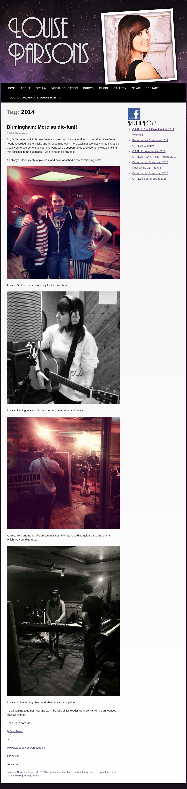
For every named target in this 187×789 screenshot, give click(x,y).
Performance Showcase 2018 (150, 162)
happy (101, 772)
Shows (88, 88)
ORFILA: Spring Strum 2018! (149, 178)
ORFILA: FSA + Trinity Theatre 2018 (154, 156)
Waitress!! (138, 134)
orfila (9, 775)
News (136, 88)
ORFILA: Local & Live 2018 (149, 151)
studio (36, 775)
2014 (44, 772)
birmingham (55, 772)
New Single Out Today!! (146, 167)
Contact (152, 88)
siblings (28, 775)
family (85, 772)
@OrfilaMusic (15, 731)
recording (18, 775)
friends (92, 772)
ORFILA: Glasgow (143, 145)
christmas (67, 772)
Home (11, 88)
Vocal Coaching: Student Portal (35, 97)
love (107, 772)
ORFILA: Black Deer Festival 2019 (153, 129)
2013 (38, 772)
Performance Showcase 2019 (150, 140)
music (114, 772)
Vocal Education (64, 88)
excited (77, 772)
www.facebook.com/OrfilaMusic (26, 747)
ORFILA (41, 88)
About (25, 88)
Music (103, 88)
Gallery (119, 88)
